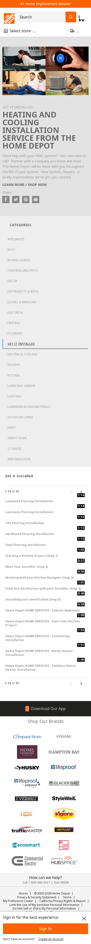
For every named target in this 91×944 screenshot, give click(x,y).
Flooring (15, 333)
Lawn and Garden (21, 386)
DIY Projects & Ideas (23, 291)
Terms (67, 897)
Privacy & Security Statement (36, 897)
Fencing (14, 323)
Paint (12, 428)
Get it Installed (21, 344)
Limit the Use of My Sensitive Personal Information (44, 905)
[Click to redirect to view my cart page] (81, 18)
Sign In (45, 928)
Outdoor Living (20, 417)
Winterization (19, 459)
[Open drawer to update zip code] (78, 30)
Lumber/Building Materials (29, 407)
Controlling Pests (23, 270)
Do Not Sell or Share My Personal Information (44, 908)
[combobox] (42, 17)
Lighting (14, 396)
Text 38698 (61, 882)
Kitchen (14, 375)
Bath (11, 250)
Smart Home (17, 438)
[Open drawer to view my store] (20, 31)
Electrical (16, 312)
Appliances (16, 239)
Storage (14, 449)
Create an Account (51, 939)
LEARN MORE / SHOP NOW (24, 184)
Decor (12, 281)
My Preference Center (18, 901)
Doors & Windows (22, 302)
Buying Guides (19, 260)
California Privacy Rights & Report (62, 901)
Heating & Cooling (22, 354)
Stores (23, 893)
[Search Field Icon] (71, 17)
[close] (84, 918)
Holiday (14, 365)
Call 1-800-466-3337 (36, 882)
